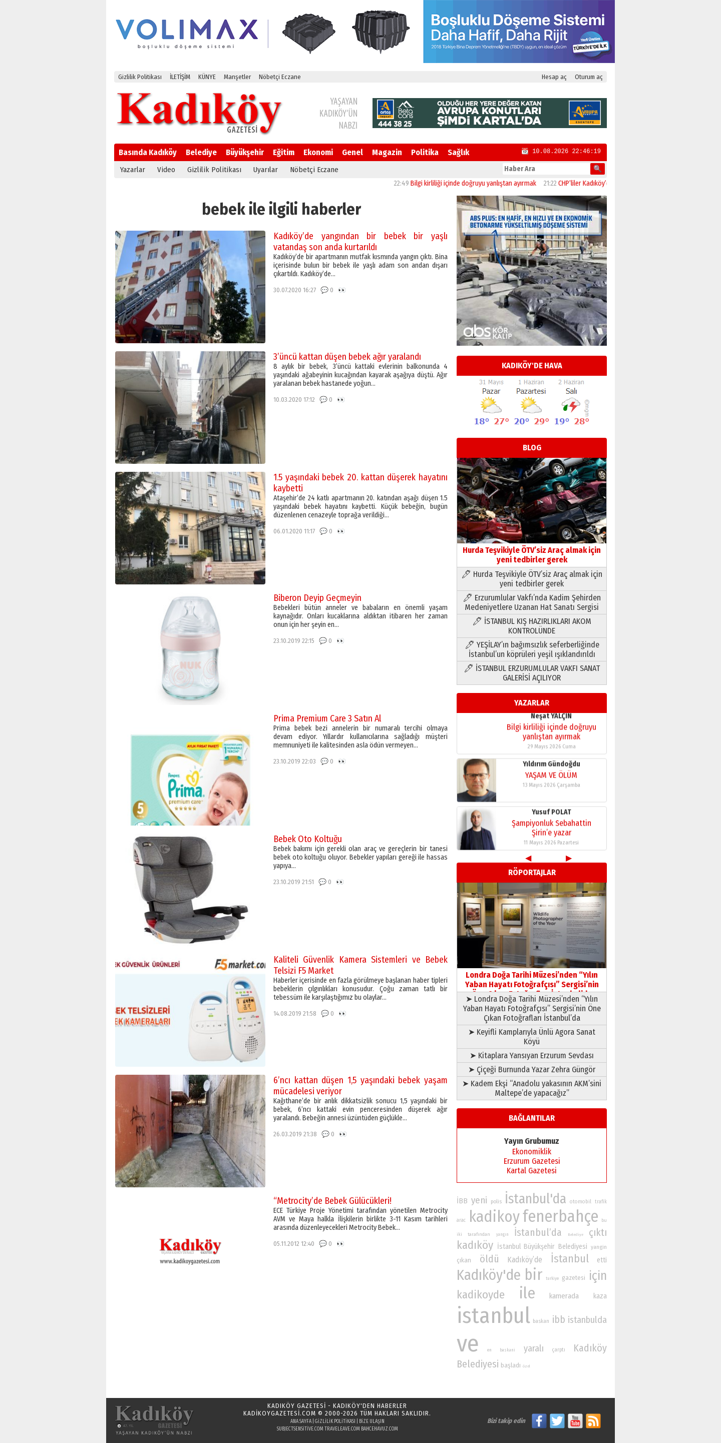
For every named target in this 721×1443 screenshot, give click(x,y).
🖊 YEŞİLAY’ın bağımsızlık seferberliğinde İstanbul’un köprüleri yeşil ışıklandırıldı (532, 649)
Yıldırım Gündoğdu (551, 767)
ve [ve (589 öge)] (468, 1343)
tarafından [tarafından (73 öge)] (479, 1234)
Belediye (201, 152)
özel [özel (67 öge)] (526, 1366)
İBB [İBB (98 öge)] (462, 1200)
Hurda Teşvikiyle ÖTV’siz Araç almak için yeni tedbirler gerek (531, 550)
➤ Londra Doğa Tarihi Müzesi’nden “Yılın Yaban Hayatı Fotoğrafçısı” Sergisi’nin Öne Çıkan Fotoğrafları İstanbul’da (532, 1008)
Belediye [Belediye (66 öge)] (575, 1234)
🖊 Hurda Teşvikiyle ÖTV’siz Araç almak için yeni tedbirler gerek (531, 578)
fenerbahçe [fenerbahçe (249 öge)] (560, 1216)
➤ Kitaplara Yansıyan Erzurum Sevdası (532, 1055)
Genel (352, 152)
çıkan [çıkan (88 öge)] (464, 1260)
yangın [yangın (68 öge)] (502, 1234)
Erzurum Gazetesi (532, 1161)
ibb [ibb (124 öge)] (558, 1319)
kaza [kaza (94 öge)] (600, 1296)
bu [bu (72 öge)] (604, 1220)
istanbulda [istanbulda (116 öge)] (587, 1319)
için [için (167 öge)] (598, 1275)
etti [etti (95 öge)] (602, 1260)
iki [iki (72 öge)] (459, 1234)
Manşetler (237, 77)
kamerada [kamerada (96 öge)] (564, 1295)
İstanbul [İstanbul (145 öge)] (570, 1258)
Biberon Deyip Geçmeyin (317, 597)
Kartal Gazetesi (532, 1170)
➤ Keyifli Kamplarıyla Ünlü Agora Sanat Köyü (531, 1036)
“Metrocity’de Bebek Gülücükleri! (332, 1200)
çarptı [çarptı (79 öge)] (558, 1349)
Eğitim (283, 152)
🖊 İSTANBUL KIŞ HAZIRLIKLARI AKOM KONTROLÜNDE (531, 625)
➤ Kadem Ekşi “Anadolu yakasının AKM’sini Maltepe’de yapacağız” (531, 1088)
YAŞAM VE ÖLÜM (551, 778)
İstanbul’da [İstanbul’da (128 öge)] (538, 1232)
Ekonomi (318, 152)
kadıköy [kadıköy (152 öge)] (475, 1245)
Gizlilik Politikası (140, 77)
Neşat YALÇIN (551, 718)
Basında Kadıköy (148, 152)
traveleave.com (342, 1429)
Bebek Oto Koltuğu (307, 839)
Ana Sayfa (300, 1421)
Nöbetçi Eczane (280, 77)
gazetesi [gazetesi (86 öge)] (573, 1277)
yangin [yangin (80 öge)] (599, 1246)
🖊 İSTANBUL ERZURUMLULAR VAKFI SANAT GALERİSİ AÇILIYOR (532, 672)
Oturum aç (589, 77)
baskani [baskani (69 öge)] (507, 1349)
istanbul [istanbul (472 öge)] (493, 1315)
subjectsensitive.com (300, 1429)
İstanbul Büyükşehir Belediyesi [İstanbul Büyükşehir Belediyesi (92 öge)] (542, 1246)
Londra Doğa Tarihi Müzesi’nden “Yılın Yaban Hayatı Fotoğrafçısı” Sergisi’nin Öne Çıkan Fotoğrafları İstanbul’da (531, 980)
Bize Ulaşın (372, 1421)
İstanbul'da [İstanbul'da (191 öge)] (535, 1199)
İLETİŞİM (180, 77)
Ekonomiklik (531, 1151)
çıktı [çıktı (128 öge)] (598, 1232)
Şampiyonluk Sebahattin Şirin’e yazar (551, 830)
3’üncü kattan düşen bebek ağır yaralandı (347, 356)
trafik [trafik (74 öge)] (601, 1202)
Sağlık (458, 152)
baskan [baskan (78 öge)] (541, 1321)
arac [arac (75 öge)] (461, 1220)
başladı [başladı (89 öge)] (511, 1365)
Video (166, 169)
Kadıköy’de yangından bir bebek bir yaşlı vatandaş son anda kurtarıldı (360, 242)
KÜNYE (207, 77)
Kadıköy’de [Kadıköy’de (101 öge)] (524, 1259)
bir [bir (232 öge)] (533, 1274)
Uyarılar (265, 169)
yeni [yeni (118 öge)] (479, 1200)
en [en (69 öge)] (489, 1349)
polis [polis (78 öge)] (496, 1201)
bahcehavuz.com (379, 1429)
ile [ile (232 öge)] (527, 1293)
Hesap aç (554, 77)
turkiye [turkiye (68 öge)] (552, 1278)
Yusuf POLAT (551, 815)
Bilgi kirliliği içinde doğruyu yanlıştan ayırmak (482, 183)
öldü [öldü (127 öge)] (489, 1259)
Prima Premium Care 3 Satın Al (327, 718)
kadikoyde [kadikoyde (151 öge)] (481, 1294)
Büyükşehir (245, 152)
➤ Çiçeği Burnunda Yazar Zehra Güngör (531, 1069)
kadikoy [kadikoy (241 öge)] (494, 1216)
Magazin (387, 152)
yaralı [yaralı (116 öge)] (534, 1348)
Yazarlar (132, 169)
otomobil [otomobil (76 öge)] (580, 1201)
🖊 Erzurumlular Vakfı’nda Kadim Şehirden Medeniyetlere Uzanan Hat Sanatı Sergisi (532, 602)
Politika (425, 152)
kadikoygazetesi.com (279, 1413)
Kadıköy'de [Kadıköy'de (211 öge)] (489, 1275)
